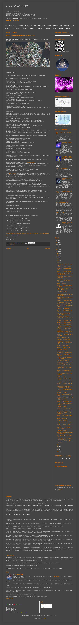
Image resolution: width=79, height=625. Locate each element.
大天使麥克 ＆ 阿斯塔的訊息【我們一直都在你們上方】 (64, 413)
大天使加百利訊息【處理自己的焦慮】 (64, 352)
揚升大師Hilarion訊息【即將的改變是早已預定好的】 (64, 428)
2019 (57, 240)
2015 (57, 248)
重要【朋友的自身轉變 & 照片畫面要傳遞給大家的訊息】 (65, 433)
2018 (57, 242)
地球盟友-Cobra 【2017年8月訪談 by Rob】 (63, 133)
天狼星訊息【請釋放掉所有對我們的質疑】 (64, 416)
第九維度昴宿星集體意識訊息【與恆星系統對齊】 (64, 441)
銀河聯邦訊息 (32, 28)
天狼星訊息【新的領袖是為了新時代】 (64, 401)
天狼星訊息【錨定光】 (61, 283)
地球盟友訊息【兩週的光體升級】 (64, 308)
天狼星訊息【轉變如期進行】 (63, 418)
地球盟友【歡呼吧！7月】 (62, 400)
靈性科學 (7, 28)
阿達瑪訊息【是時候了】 (62, 291)
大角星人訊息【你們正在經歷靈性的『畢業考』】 (64, 286)
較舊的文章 (47, 248)
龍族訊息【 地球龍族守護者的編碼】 (64, 411)
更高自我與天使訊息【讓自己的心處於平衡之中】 (64, 298)
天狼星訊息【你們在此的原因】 (62, 168)
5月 (58, 446)
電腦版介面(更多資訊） (16, 20)
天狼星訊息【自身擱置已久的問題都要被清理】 (64, 329)
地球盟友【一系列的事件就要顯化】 (64, 324)
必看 (6, 25)
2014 (57, 250)
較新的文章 (8, 248)
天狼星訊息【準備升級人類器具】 (64, 304)
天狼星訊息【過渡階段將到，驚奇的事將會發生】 (64, 381)
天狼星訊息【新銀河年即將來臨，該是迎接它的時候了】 (64, 314)
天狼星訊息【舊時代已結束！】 (63, 345)
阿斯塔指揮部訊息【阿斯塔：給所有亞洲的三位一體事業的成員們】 (64, 332)
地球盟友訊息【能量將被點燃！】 (64, 316)
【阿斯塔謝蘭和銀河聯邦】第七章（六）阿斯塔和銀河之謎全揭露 (67, 157)
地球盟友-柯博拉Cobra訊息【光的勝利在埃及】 (65, 397)
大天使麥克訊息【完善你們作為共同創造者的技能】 (64, 277)
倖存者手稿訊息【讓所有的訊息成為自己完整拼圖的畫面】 (64, 439)
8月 (58, 260)
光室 (72, 25)
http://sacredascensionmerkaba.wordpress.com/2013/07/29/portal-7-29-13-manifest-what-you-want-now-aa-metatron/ (28, 234)
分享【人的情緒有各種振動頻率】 (63, 202)
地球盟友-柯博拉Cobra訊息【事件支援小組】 (65, 318)
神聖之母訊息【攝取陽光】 (62, 349)
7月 (58, 262)
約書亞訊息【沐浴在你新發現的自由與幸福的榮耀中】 (64, 281)
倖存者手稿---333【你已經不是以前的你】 (64, 409)
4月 (58, 448)
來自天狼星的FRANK (19, 574)
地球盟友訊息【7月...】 (61, 376)
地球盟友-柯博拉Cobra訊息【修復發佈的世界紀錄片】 (64, 192)
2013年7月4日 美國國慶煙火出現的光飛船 (64, 395)
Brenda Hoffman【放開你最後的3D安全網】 (65, 306)
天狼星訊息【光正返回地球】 (67, 143)
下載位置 (60, 490)
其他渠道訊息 (12, 25)
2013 (57, 251)
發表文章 (44, 604)
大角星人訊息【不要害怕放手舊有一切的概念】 (64, 425)
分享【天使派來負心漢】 (62, 430)
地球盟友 (61, 28)
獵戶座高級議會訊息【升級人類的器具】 (64, 436)
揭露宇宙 (49, 25)
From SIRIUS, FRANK (17, 6)
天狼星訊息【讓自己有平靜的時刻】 (64, 271)
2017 (57, 244)
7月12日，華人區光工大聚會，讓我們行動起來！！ (64, 374)
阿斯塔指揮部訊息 (57, 25)
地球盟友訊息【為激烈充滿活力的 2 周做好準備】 (65, 335)
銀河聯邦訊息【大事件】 (62, 392)
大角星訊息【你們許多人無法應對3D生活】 (65, 384)
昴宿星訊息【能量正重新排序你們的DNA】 (64, 390)
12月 (58, 253)
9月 (58, 259)
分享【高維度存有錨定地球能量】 (64, 341)
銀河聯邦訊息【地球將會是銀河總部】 (64, 321)
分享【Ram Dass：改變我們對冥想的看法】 (65, 343)
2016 (57, 246)
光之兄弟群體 (41, 25)
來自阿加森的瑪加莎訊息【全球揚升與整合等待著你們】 (64, 365)
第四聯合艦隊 (57, 576)
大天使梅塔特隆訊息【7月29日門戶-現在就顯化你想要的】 (65, 274)
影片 (35, 25)
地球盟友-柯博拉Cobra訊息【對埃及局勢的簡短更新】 (65, 362)
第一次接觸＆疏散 (15, 28)
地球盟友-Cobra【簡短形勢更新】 (67, 179)
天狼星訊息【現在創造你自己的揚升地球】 (64, 371)
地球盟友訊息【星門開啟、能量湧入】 (64, 267)
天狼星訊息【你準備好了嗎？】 (63, 293)
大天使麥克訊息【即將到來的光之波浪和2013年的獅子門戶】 (64, 289)
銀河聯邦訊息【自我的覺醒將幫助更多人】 (64, 269)
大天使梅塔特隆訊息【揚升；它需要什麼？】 (64, 422)
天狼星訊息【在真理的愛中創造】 (64, 360)
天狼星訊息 (20, 25)
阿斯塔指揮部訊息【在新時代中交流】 (64, 302)
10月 (58, 257)
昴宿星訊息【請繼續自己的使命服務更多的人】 (64, 404)
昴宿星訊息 (66, 25)
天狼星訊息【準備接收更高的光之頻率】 (64, 311)
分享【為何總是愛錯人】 (62, 406)
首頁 (28, 248)
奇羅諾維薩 (67, 28)
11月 (58, 255)
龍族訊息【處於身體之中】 (62, 351)
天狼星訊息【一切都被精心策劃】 (64, 347)
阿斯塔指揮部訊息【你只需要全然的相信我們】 (64, 264)
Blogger (44, 618)
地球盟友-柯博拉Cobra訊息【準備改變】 (64, 368)
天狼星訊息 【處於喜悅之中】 (63, 337)
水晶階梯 (54, 28)
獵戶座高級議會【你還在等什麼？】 (64, 322)
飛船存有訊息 (40, 28)
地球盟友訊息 (28, 25)
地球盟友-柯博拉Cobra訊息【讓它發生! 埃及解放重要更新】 (65, 295)
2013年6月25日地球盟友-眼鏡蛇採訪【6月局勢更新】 (64, 358)
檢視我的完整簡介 (9, 598)
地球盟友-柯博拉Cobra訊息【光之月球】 (67, 223)
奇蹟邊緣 (48, 28)
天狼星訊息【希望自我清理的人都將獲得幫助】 (64, 379)
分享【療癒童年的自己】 (62, 420)
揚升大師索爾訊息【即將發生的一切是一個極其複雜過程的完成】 (64, 387)
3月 (58, 450)
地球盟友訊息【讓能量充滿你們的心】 (64, 300)
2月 (58, 451)
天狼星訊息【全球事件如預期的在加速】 (64, 326)
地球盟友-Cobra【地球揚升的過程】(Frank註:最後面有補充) (20, 36)
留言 (43, 607)
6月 (58, 444)
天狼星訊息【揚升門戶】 (61, 212)
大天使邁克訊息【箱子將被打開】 (64, 279)
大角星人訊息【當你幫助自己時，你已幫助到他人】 (64, 355)
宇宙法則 (24, 28)
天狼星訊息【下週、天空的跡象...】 (64, 339)
